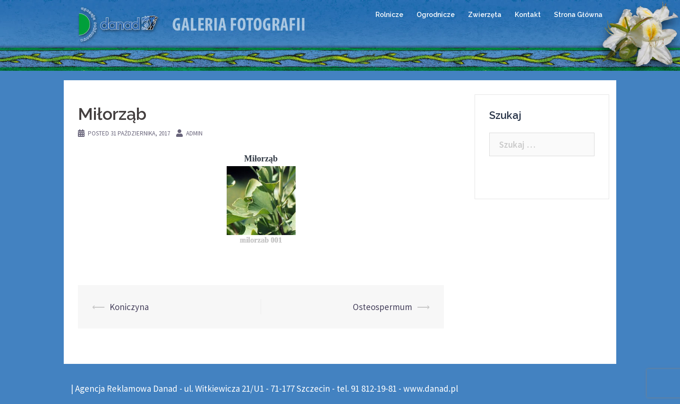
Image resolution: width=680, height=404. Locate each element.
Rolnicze (389, 14)
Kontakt (528, 14)
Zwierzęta (485, 14)
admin (194, 133)
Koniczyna (129, 306)
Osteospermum (382, 306)
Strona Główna (578, 14)
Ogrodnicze (435, 14)
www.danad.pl (430, 388)
